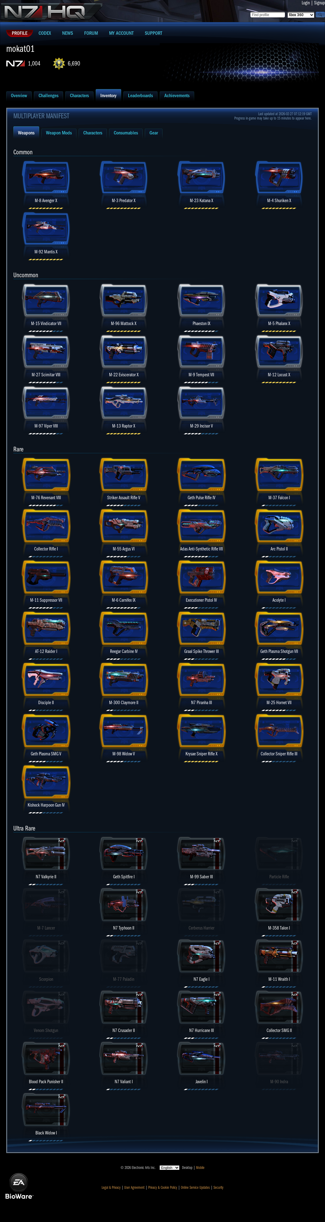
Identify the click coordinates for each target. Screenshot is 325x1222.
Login (306, 3)
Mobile (200, 1167)
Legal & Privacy (111, 1187)
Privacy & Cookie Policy (162, 1187)
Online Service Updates (195, 1187)
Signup (319, 3)
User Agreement (134, 1187)
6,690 (74, 63)
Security (218, 1187)
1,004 (34, 63)
